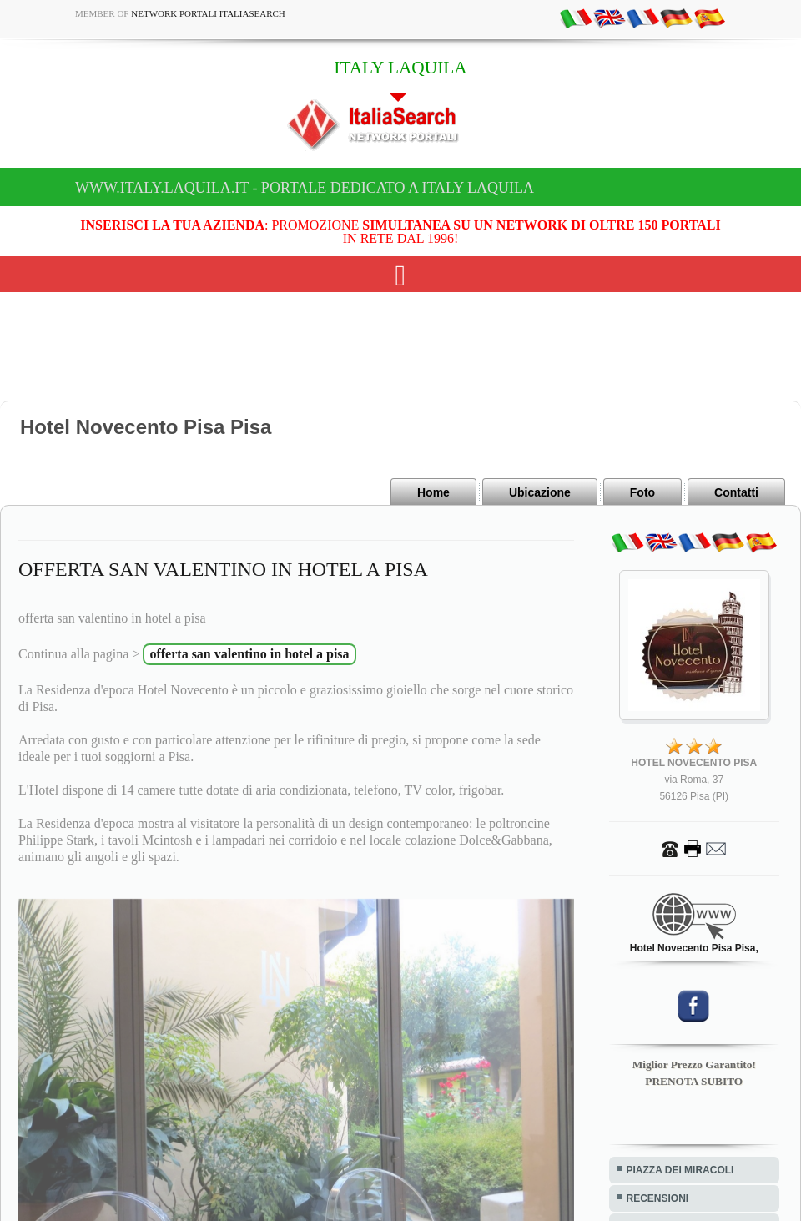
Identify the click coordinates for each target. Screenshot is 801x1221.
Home (433, 492)
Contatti (736, 492)
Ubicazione (540, 492)
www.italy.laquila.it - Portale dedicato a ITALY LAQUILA (304, 187)
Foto (642, 492)
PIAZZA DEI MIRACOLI (680, 1170)
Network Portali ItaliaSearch (208, 13)
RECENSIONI (658, 1198)
